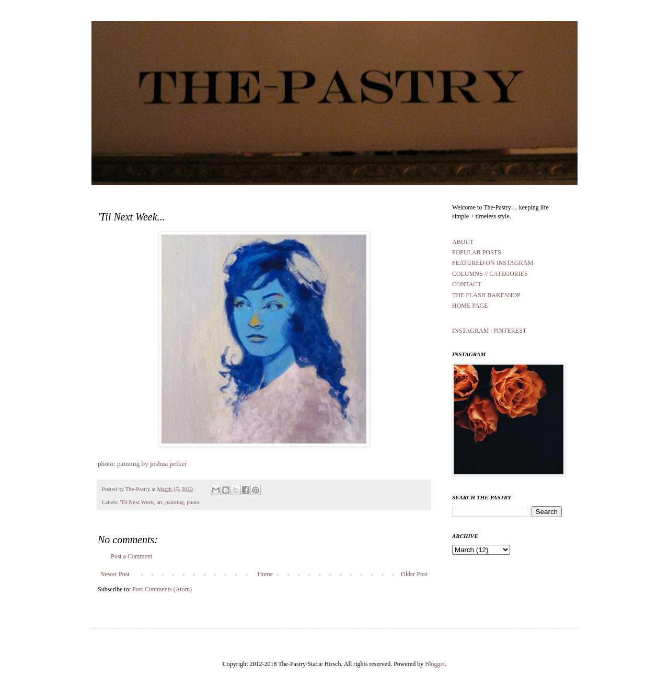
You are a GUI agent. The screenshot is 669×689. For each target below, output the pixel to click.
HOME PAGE (470, 305)
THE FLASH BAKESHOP (486, 295)
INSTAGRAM (471, 330)
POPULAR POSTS (476, 252)
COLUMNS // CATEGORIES (490, 273)
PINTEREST (509, 330)
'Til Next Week (137, 502)
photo (193, 502)
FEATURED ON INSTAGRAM (492, 262)
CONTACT (466, 284)
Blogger (435, 664)
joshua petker (168, 464)
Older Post (414, 574)
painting (174, 502)
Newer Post (115, 574)
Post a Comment (131, 556)
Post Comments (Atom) (162, 589)
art (160, 502)
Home (265, 574)
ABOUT (463, 242)
